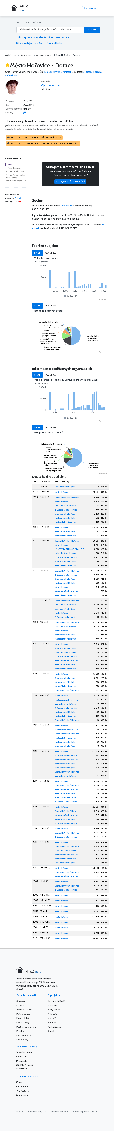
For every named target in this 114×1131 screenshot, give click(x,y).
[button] (34, 137)
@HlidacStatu (24, 1052)
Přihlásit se (89, 8)
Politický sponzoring (26, 1026)
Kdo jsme (52, 1005)
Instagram (22, 1095)
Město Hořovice (43, 55)
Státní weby (22, 1039)
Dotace (20, 1005)
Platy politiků (22, 1018)
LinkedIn (21, 1061)
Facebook (22, 1056)
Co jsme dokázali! (56, 1001)
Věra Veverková (51, 85)
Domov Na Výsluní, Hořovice (67, 497)
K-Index (20, 1031)
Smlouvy (20, 1001)
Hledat (92, 29)
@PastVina (23, 1091)
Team (95, 1111)
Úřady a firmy (26, 55)
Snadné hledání (53, 43)
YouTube (22, 1086)
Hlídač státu (10, 55)
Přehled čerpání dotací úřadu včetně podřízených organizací (16, 178)
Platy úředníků (23, 1014)
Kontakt (51, 1031)
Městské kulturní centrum (65, 522)
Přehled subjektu (14, 168)
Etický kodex (54, 1009)
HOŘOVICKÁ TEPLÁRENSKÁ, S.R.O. (70, 549)
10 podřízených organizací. (57, 71)
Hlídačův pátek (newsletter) (24, 1067)
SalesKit (18, 198)
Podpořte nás (54, 1026)
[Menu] (102, 8)
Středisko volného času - (65, 487)
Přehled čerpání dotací (15, 171)
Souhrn (9, 164)
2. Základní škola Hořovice (66, 510)
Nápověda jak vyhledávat (29, 43)
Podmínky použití (80, 1111)
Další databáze (23, 1035)
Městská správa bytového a (66, 591)
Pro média (53, 1022)
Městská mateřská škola (65, 518)
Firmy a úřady (22, 1022)
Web (19, 1082)
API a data (52, 1014)
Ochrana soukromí (60, 1111)
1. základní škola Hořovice (65, 506)
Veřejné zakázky (24, 1009)
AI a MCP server (55, 1018)
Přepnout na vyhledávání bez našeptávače (44, 37)
